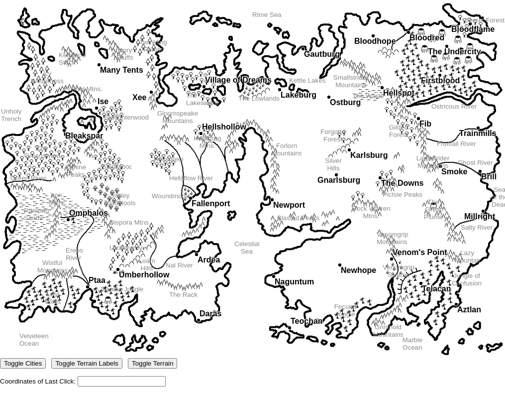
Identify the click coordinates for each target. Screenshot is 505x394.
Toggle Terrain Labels (86, 363)
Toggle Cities (23, 363)
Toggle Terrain (152, 363)
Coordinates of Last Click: (252, 193)
